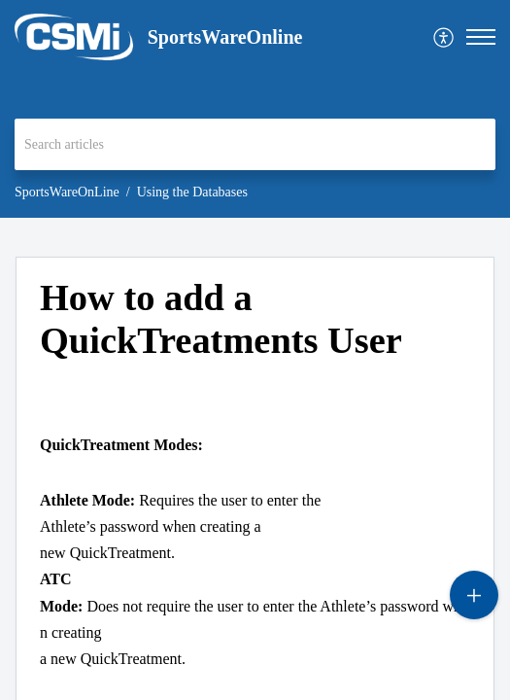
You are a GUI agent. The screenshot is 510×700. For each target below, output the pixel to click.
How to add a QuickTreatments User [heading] (221, 319)
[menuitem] (444, 37)
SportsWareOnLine (67, 192)
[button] (444, 37)
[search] (255, 144)
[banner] (255, 109)
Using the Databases (192, 192)
